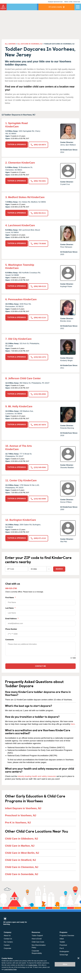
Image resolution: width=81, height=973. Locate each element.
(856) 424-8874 (38, 144)
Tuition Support (37, 935)
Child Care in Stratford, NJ (20, 859)
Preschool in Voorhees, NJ (20, 814)
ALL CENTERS (10, 44)
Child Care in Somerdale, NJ (21, 873)
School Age (64, 954)
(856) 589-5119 (38, 286)
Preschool (63, 945)
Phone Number (40, 632)
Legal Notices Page (10, 969)
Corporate (7, 948)
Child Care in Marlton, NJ (19, 845)
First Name (40, 600)
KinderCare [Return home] (3, 7)
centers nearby (60, 7)
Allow (65, 964)
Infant (62, 938)
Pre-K (62, 948)
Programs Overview (67, 935)
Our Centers (8, 941)
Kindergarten (64, 951)
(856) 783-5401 (38, 181)
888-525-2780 (11, 588)
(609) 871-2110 (38, 538)
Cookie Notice (32, 965)
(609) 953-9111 (38, 213)
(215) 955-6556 (38, 394)
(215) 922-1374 (38, 357)
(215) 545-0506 (38, 467)
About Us (7, 935)
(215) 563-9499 (38, 498)
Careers (7, 945)
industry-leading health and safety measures (37, 776)
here (73, 723)
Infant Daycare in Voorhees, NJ (23, 807)
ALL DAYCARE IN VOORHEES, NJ (29, 44)
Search (59, 568)
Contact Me (40, 665)
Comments (9, 639)
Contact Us (8, 938)
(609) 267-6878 (38, 424)
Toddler (62, 941)
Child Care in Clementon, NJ (21, 866)
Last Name (40, 611)
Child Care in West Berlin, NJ (22, 852)
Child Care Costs (38, 941)
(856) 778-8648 (38, 243)
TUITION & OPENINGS (16, 144)
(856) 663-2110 (38, 317)
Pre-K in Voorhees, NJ (18, 822)
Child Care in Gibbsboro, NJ (21, 838)
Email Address (40, 621)
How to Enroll (37, 938)
